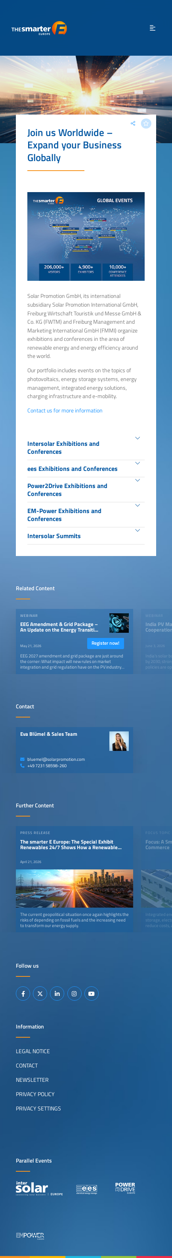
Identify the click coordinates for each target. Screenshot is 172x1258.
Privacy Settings (38, 1108)
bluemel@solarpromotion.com (52, 759)
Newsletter (32, 1079)
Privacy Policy (35, 1094)
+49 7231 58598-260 (43, 765)
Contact (27, 1065)
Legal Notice (33, 1051)
